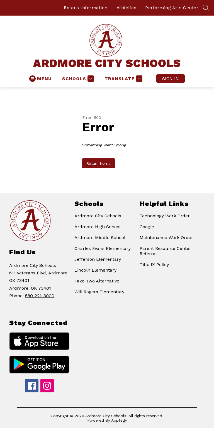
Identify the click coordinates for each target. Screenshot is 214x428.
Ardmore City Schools (97, 215)
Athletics (126, 7)
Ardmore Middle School (99, 237)
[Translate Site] (122, 78)
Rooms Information (86, 7)
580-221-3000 (39, 295)
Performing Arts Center (171, 7)
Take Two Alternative (96, 281)
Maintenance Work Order (166, 237)
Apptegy (119, 420)
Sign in (170, 78)
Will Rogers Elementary (99, 291)
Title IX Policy (154, 264)
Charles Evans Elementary (102, 248)
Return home (98, 163)
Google (147, 226)
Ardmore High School (97, 226)
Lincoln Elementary (95, 270)
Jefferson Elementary (97, 259)
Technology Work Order (165, 215)
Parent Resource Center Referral (165, 251)
